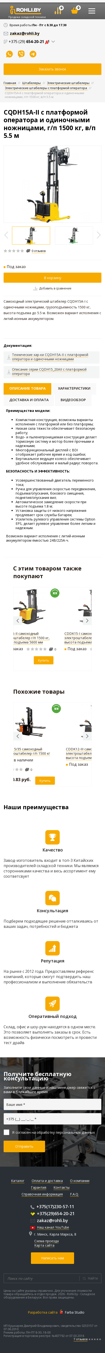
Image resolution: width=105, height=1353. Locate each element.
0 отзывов (39, 251)
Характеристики (74, 388)
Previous (6, 235)
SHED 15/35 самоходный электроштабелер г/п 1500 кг (26, 751)
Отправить (24, 1146)
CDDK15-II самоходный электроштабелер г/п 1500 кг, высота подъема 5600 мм (26, 637)
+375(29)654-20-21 (52, 1213)
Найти (93, 1278)
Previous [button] (17, 620)
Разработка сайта (43, 1312)
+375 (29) (30, 41)
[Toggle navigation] (92, 11)
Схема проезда (46, 1241)
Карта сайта (44, 1245)
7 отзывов (81, 1339)
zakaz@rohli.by (49, 1220)
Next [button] (87, 620)
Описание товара (27, 388)
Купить (45, 660)
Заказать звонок (52, 69)
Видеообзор (73, 399)
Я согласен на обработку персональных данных (49, 1132)
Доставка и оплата (29, 399)
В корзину (52, 277)
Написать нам (52, 1258)
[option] (52, 184)
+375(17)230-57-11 (52, 1206)
